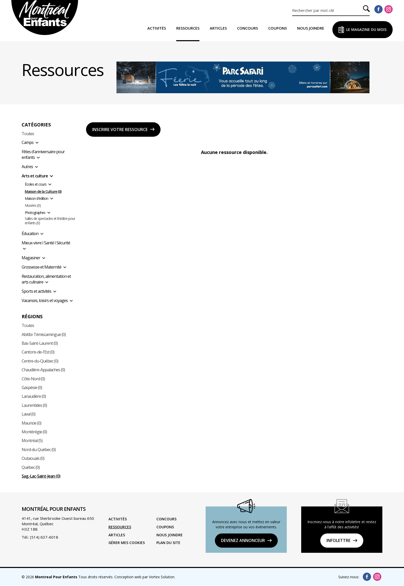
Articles (218, 28)
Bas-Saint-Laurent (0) (40, 343)
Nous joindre (310, 28)
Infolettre (338, 540)
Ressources (187, 28)
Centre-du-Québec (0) (40, 361)
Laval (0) (28, 414)
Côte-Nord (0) (33, 379)
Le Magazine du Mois (366, 29)
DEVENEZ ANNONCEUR (243, 540)
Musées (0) (33, 205)
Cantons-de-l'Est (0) (38, 352)
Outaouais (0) (33, 458)
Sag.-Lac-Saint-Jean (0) (41, 476)
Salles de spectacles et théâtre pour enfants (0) (50, 221)
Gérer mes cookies (126, 542)
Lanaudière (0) (34, 396)
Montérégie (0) (34, 432)
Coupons (277, 28)
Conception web (127, 576)
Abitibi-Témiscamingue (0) (44, 334)
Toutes (28, 133)
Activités (156, 28)
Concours (247, 28)
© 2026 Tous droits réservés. (67, 576)
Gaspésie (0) (32, 387)
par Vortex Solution (158, 576)
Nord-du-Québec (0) (39, 449)
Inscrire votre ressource (120, 129)
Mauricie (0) (31, 423)
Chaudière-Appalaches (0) (43, 370)
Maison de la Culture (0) (43, 191)
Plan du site (168, 542)
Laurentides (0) (34, 405)
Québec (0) (31, 467)
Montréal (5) (32, 440)
